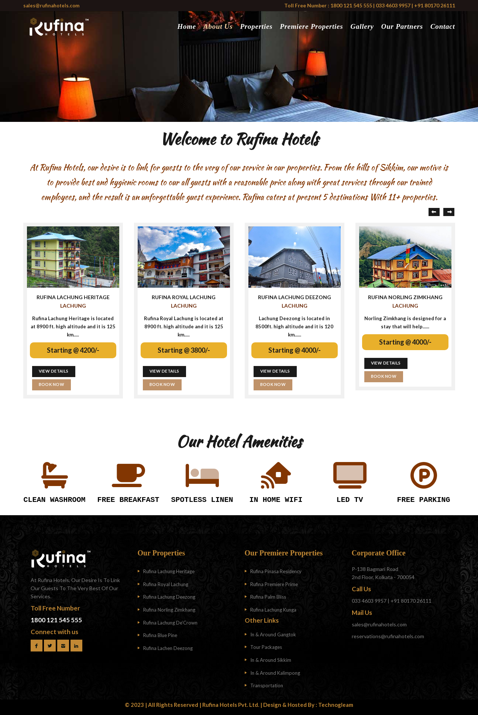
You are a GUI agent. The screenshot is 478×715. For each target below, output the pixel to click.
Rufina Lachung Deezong (169, 597)
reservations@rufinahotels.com (388, 636)
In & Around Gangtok (273, 634)
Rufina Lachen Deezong (168, 648)
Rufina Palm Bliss (268, 597)
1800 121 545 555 (350, 5)
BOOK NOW (52, 384)
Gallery (362, 26)
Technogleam (335, 704)
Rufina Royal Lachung (165, 584)
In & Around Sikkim (270, 660)
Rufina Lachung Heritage (169, 571)
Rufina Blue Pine (160, 635)
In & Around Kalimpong (275, 673)
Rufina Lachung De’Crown (170, 623)
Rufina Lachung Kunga (273, 610)
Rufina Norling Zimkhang (169, 610)
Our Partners (402, 26)
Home (186, 26)
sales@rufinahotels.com (51, 5)
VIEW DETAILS (54, 371)
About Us (218, 26)
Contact (442, 26)
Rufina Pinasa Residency (276, 571)
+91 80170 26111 (434, 5)
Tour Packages (266, 647)
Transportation (266, 685)
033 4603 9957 (393, 5)
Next (448, 212)
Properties (256, 26)
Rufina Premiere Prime (274, 584)
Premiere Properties (311, 26)
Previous (434, 212)
